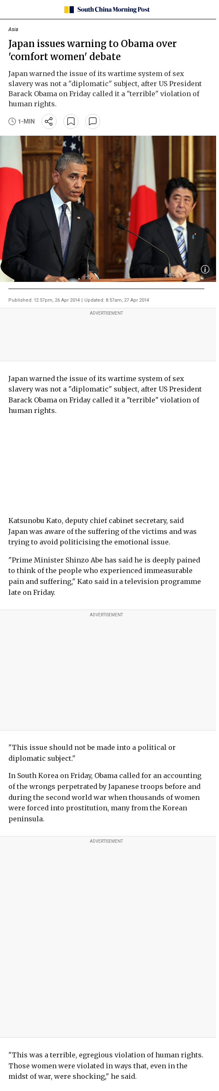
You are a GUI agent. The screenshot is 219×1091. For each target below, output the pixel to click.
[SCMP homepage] (106, 9)
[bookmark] (70, 121)
